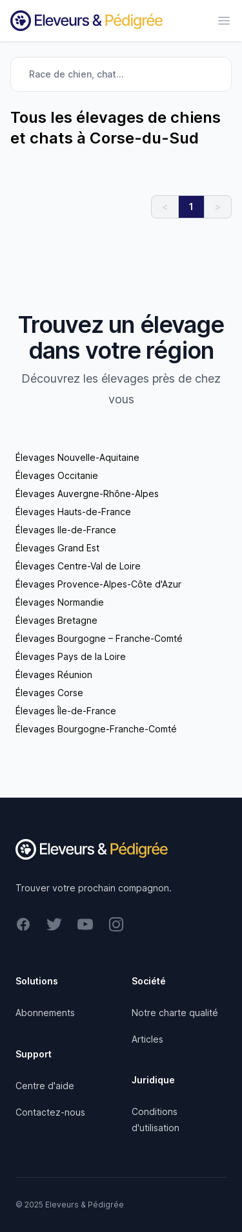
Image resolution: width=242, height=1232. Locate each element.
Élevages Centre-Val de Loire (78, 565)
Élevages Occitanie (56, 475)
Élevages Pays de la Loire (70, 656)
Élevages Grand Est (57, 547)
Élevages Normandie (59, 602)
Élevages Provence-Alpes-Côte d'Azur (98, 584)
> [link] (218, 206)
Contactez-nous (50, 1112)
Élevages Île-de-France (65, 710)
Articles (147, 1039)
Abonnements (45, 1012)
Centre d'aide (44, 1085)
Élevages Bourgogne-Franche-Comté (96, 728)
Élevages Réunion (53, 674)
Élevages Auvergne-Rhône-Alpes (87, 493)
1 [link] (191, 206)
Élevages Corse (49, 692)
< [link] (165, 206)
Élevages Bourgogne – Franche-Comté (99, 638)
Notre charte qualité (175, 1012)
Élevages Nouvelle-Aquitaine (77, 457)
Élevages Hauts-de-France (73, 511)
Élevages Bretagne (56, 620)
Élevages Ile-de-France (65, 529)
